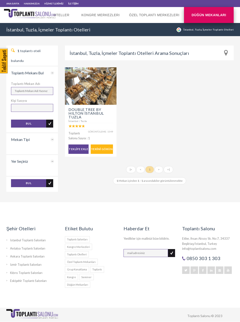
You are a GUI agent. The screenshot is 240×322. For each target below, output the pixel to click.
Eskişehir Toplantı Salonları (28, 281)
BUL (28, 123)
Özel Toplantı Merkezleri (154, 15)
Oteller (62, 18)
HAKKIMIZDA (32, 3)
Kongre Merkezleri (100, 15)
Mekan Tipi (20, 139)
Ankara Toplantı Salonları (27, 256)
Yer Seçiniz (19, 161)
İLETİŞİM (73, 3)
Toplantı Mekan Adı (25, 84)
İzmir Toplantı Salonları (25, 264)
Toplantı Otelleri (77, 254)
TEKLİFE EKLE (78, 149)
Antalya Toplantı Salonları (27, 248)
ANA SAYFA (12, 3)
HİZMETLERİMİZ (54, 3)
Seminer (86, 277)
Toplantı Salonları (77, 239)
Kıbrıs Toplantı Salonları (26, 273)
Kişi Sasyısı (19, 100)
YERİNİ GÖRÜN (101, 149)
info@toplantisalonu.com (199, 248)
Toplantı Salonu (198, 316)
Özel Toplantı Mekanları (81, 261)
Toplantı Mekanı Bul (27, 73)
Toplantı (97, 269)
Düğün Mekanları (208, 15)
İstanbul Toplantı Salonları (28, 240)
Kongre (71, 277)
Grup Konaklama (77, 269)
